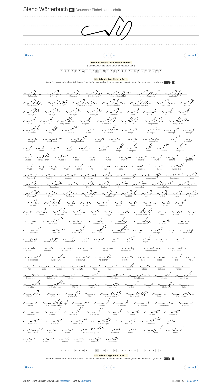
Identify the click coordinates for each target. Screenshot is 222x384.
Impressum (65, 381)
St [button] (135, 71)
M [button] (104, 71)
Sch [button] (130, 71)
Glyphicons (86, 381)
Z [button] (160, 71)
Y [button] (157, 71)
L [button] (100, 71)
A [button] (61, 71)
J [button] (93, 71)
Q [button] (118, 71)
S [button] (125, 71)
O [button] (111, 71)
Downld (192, 55)
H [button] (86, 71)
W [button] (149, 71)
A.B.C (29, 55)
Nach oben (192, 381)
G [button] (83, 71)
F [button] (79, 71)
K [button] (97, 71)
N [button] (107, 71)
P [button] (115, 71)
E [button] (75, 71)
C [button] (68, 71)
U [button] (142, 71)
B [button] (65, 71)
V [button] (145, 71)
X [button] (153, 71)
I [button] (90, 71)
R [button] (122, 71)
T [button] (138, 71)
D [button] (72, 71)
